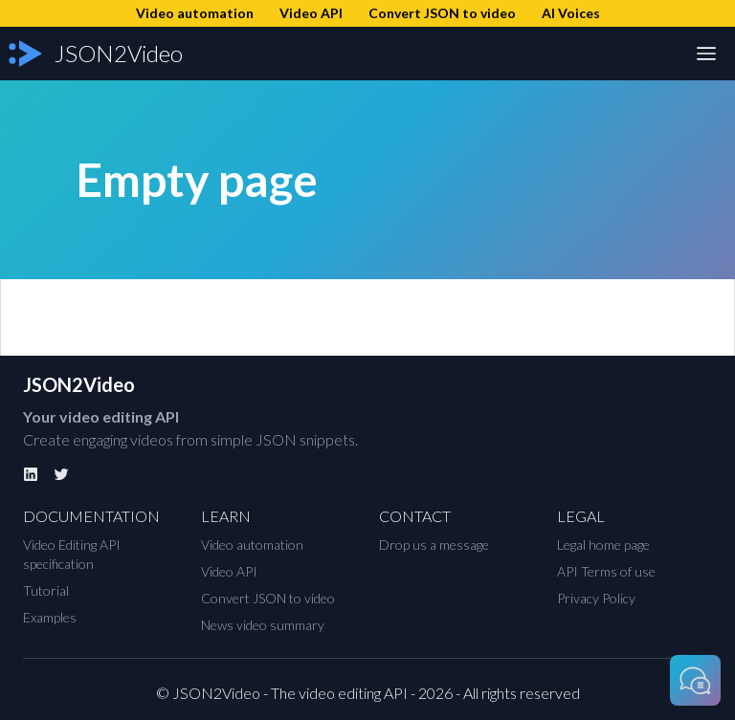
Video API (229, 571)
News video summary (262, 625)
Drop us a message (434, 544)
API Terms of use (606, 571)
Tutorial (46, 590)
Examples (50, 617)
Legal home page (603, 544)
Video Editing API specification (72, 554)
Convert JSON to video (268, 598)
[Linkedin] (30, 474)
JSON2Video (79, 384)
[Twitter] (61, 474)
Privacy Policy (596, 598)
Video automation (252, 544)
